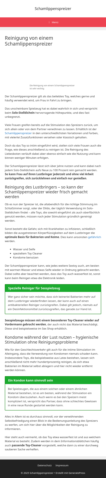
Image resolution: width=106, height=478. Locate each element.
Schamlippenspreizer (53, 8)
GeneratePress (77, 472)
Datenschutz (44, 465)
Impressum (62, 465)
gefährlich (94, 237)
